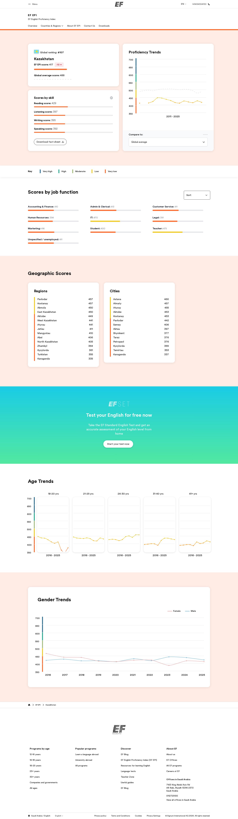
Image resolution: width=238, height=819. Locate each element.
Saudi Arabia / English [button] (39, 816)
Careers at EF (173, 771)
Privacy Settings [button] (153, 816)
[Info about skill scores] (111, 97)
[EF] (119, 4)
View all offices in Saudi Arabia (181, 800)
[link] (41, 17)
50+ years (35, 777)
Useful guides (127, 782)
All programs (81, 765)
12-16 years (35, 754)
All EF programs (174, 765)
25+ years (34, 771)
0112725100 (172, 796)
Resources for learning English (135, 765)
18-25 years (35, 765)
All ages (33, 788)
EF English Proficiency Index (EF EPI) (139, 760)
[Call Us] (200, 4)
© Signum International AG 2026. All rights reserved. (187, 816)
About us (170, 754)
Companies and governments (44, 782)
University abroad (83, 760)
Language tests (128, 771)
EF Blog (124, 754)
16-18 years (35, 760)
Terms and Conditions (120, 816)
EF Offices (171, 760)
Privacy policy (100, 816)
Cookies (138, 816)
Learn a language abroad (87, 754)
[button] (33, 4)
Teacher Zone (127, 777)
